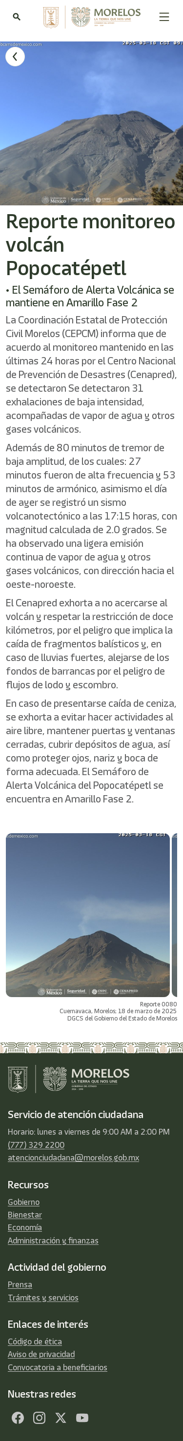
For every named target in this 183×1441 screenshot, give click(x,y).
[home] (89, 17)
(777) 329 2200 (36, 1145)
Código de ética (35, 1341)
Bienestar (25, 1215)
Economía (25, 1227)
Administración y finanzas (53, 1240)
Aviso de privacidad (41, 1354)
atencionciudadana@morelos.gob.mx (73, 1157)
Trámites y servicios (43, 1297)
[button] (164, 17)
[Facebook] (17, 1417)
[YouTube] (82, 1417)
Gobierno (24, 1202)
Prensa (20, 1284)
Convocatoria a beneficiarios (57, 1367)
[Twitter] (60, 1417)
